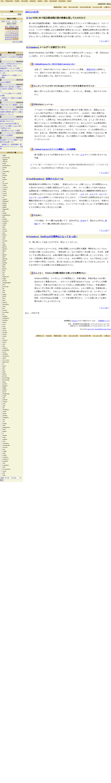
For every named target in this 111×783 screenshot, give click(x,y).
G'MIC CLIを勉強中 (6, 135)
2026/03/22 (19, 137)
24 (11, 37)
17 (11, 35)
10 (11, 33)
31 (11, 39)
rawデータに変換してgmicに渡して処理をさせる (11, 127)
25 (13, 37)
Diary (69, 1)
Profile (17, 1)
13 (17, 33)
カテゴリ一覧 (11, 152)
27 (17, 37)
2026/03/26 (19, 102)
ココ (82, 155)
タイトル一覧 (73, 7)
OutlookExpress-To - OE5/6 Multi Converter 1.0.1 (55, 64)
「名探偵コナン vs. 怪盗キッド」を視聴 (11, 76)
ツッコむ (104, 41)
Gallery (40, 1)
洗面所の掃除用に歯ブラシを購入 (11, 112)
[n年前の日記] (46, 12)
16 (9, 35)
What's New (9, 1)
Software (32, 1)
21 (6, 37)
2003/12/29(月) (32, 12)
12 (15, 33)
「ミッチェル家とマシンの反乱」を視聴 (11, 94)
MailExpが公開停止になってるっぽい (58, 236)
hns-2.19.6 (91, 329)
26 (15, 37)
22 (7, 37)
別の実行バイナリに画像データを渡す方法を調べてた (11, 141)
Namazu (74, 321)
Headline (49, 336)
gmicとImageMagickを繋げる (9, 123)
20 (17, 35)
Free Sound (53, 1)
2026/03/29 (19, 61)
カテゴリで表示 (17, 41)
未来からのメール (54, 179)
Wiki (45, 1)
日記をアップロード (7, 114)
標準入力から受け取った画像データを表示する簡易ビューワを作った (11, 89)
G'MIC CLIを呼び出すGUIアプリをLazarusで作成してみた (11, 65)
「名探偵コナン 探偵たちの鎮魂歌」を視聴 (11, 99)
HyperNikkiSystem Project (103, 329)
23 (9, 37)
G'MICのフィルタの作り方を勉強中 (11, 58)
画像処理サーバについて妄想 (10, 68)
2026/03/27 (19, 84)
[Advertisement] (95, 353)
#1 (27, 18)
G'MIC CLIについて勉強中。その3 (11, 105)
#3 (27, 179)
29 (7, 39)
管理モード (40, 336)
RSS (65, 7)
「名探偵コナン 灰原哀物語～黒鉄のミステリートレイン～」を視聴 (11, 147)
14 (6, 35)
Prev (6, 26)
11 (13, 33)
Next (16, 26)
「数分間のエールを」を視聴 (10, 130)
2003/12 (11, 26)
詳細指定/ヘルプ (103, 321)
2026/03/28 (19, 80)
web (32, 179)
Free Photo (62, 1)
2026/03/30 (19, 55)
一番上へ (107, 336)
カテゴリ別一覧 (85, 7)
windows (34, 47)
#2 (27, 47)
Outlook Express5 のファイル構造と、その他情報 (55, 149)
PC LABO (24, 1)
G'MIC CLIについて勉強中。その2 (11, 109)
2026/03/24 (19, 117)
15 (7, 35)
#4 (27, 236)
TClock (83, 221)
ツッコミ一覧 (97, 7)
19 (15, 35)
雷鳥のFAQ (91, 69)
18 (13, 35)
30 (9, 39)
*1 (31, 165)
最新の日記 (58, 7)
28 (6, 39)
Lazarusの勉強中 (5, 82)
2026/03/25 (19, 107)
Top (2, 1)
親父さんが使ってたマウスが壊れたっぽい (11, 72)
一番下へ (107, 7)
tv (31, 18)
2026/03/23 (19, 133)
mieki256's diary (104, 4)
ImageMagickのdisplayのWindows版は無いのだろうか (11, 120)
